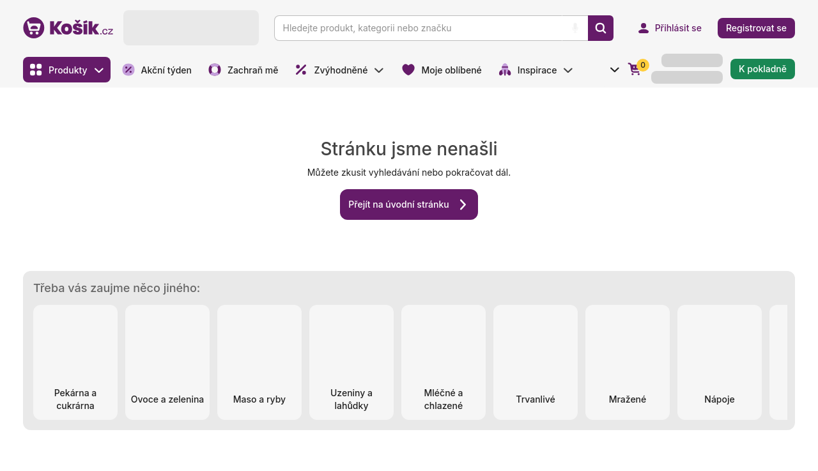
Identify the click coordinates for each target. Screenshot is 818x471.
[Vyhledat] (601, 28)
